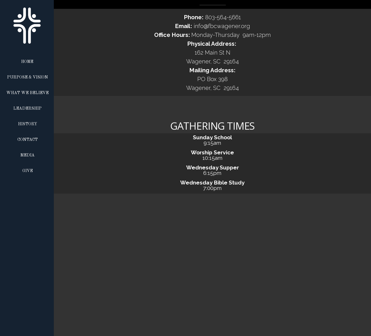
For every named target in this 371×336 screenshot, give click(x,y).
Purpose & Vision (27, 77)
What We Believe (27, 93)
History (27, 124)
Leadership (27, 109)
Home (27, 62)
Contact (27, 140)
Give (27, 171)
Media (27, 155)
